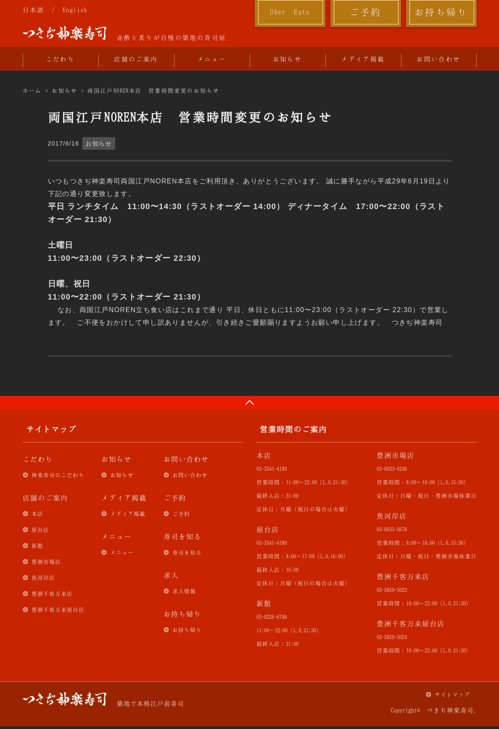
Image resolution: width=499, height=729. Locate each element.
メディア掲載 (363, 59)
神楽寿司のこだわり (58, 475)
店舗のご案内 (136, 59)
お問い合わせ (438, 59)
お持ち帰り (441, 12)
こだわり (60, 59)
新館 (37, 546)
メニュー (212, 59)
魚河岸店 (43, 578)
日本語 (34, 9)
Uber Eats (290, 12)
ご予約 (365, 12)
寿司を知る (187, 552)
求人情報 (184, 591)
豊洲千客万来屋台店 (58, 609)
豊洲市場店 (46, 562)
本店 (37, 514)
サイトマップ (452, 694)
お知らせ (287, 59)
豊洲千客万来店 (52, 593)
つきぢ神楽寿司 (65, 33)
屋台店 (40, 530)
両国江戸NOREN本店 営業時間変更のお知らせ (153, 90)
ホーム (32, 90)
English (75, 9)
